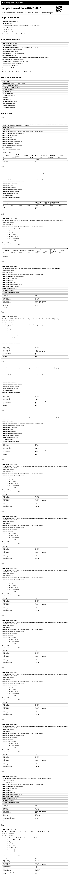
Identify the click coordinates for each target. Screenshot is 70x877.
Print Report (5, 2)
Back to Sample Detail (16, 2)
